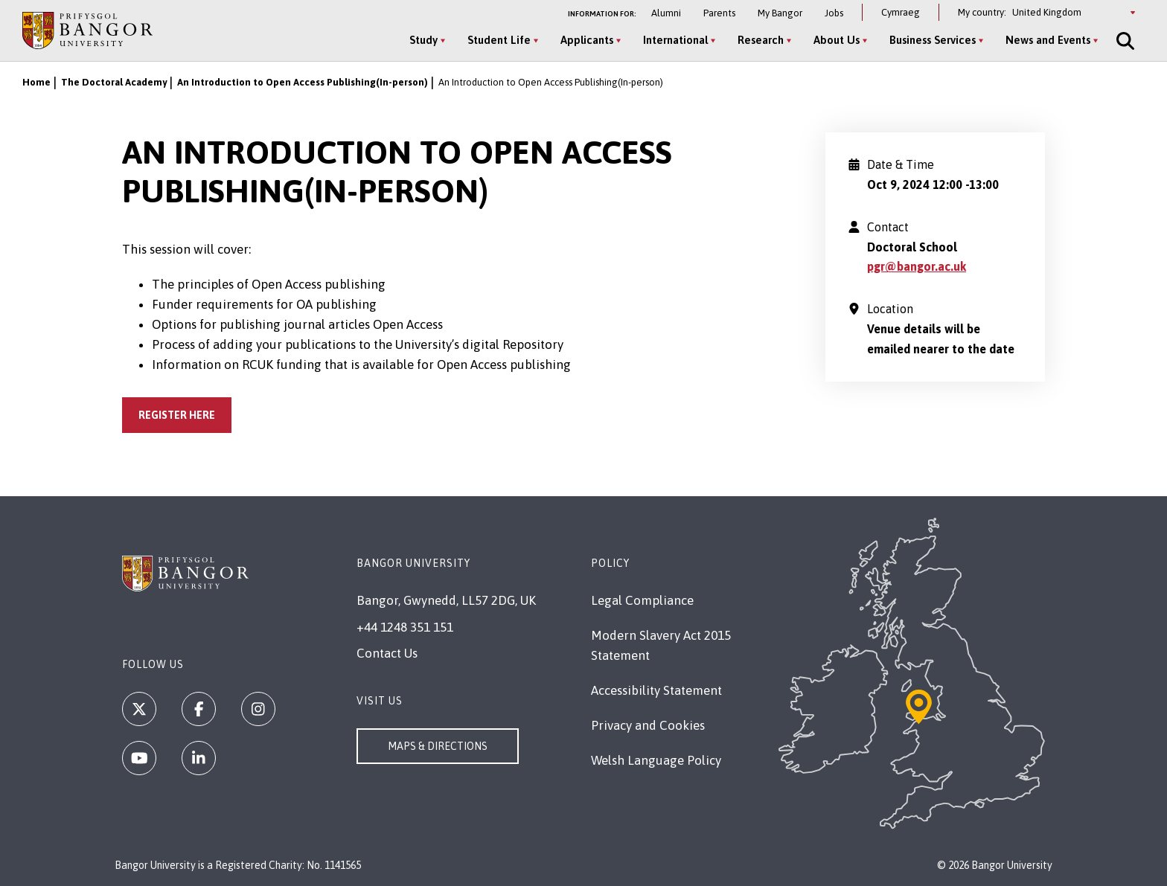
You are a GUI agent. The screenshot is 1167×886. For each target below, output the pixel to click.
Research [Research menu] (761, 39)
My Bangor (780, 13)
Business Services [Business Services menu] (932, 39)
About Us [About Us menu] (836, 39)
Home (36, 82)
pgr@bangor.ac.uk (916, 266)
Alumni (666, 13)
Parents (719, 13)
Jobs (834, 13)
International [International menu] (675, 39)
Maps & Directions (437, 746)
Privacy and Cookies (648, 725)
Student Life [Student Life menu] (499, 39)
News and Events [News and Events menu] (1047, 39)
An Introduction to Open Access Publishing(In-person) (302, 82)
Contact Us (387, 653)
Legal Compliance (642, 600)
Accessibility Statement (656, 690)
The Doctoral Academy (114, 82)
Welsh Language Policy (656, 760)
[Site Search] (1123, 41)
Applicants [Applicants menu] (586, 39)
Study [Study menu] (423, 39)
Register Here (176, 415)
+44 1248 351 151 (405, 627)
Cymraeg (900, 12)
